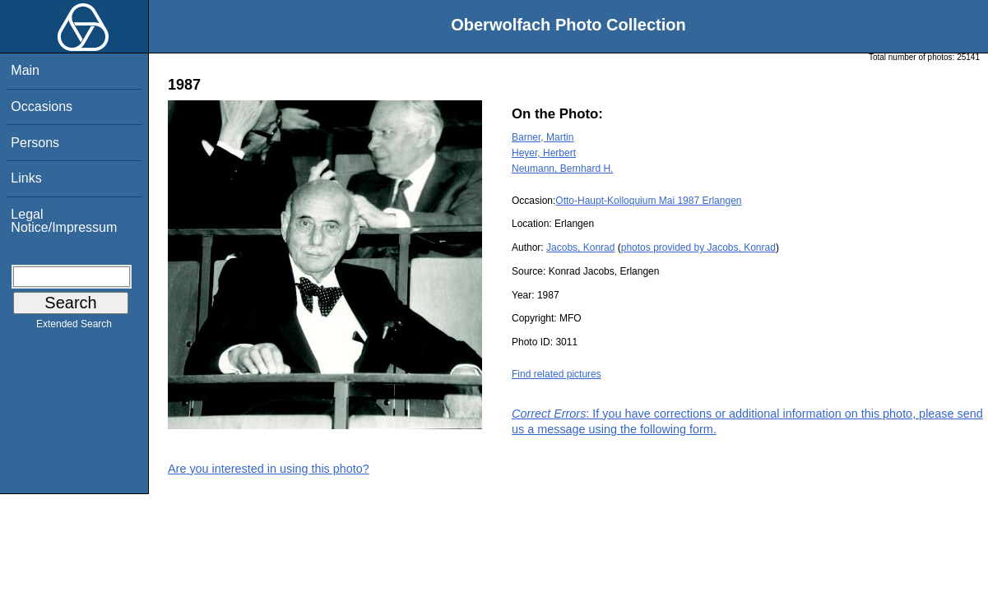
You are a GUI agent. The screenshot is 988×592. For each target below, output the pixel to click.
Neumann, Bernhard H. (562, 168)
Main (25, 70)
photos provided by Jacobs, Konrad (698, 247)
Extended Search (74, 327)
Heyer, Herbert (544, 153)
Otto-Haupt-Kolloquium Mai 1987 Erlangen (648, 200)
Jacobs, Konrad (580, 247)
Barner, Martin (542, 137)
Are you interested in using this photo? (268, 468)
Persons (35, 143)
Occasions (41, 106)
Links (26, 178)
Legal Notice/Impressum (64, 220)
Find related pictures (556, 374)
